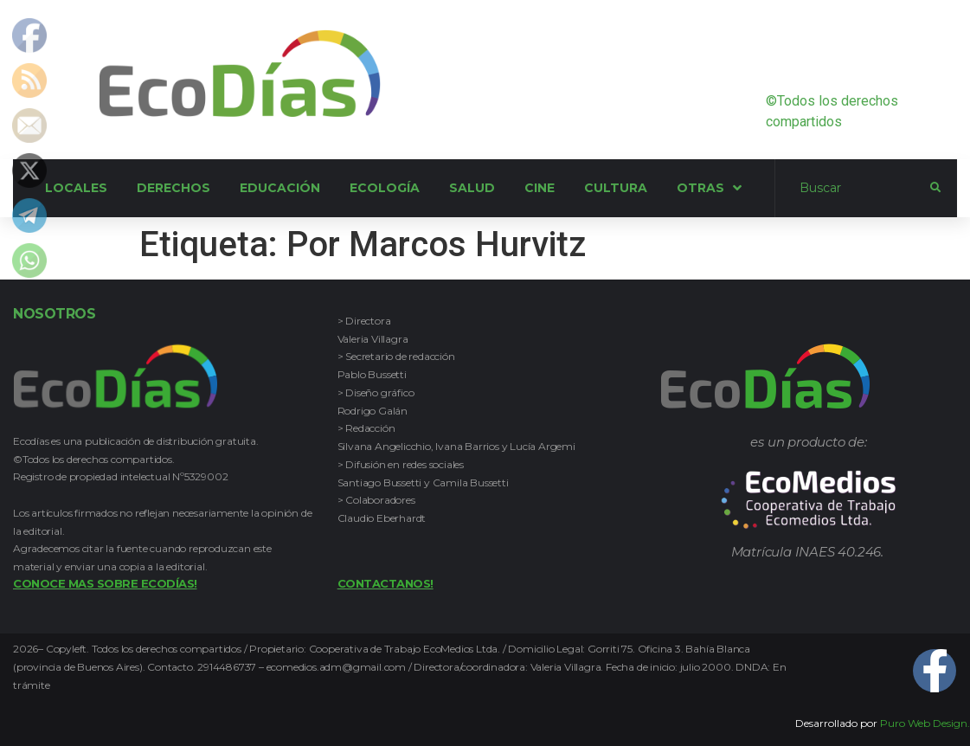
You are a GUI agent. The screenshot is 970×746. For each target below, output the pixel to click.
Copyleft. (69, 648)
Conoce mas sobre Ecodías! (105, 583)
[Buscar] (852, 189)
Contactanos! (385, 583)
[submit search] (935, 188)
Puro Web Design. (925, 723)
